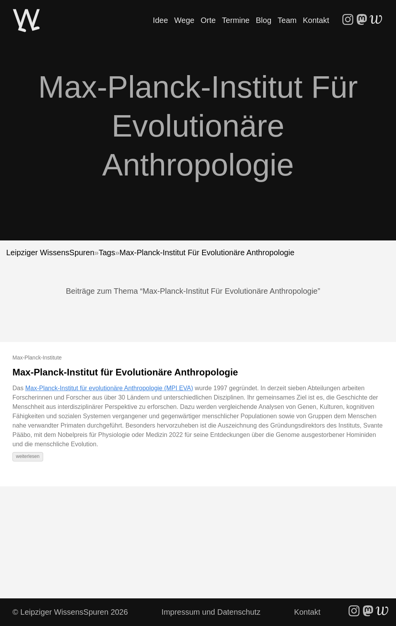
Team (287, 20)
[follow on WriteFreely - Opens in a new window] (376, 20)
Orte (208, 20)
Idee (160, 20)
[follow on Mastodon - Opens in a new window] (362, 20)
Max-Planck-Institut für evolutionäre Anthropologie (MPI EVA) (109, 388)
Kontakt (316, 20)
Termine (235, 20)
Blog (263, 20)
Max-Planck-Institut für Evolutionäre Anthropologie (125, 372)
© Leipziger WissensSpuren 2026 (70, 612)
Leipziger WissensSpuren (50, 252)
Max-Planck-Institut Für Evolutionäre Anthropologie (206, 252)
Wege (184, 20)
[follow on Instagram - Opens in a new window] (348, 20)
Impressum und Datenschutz (211, 612)
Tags (107, 252)
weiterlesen (28, 456)
